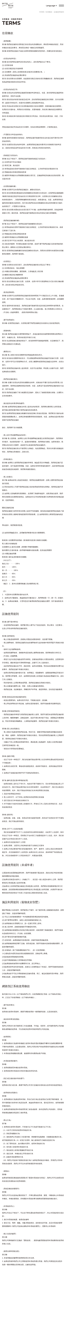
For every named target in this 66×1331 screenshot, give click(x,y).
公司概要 (33, 1311)
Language (50, 6)
